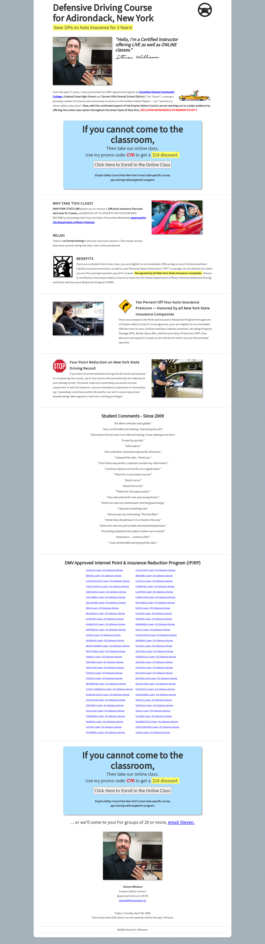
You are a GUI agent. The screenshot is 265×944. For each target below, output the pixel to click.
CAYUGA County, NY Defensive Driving (154, 581)
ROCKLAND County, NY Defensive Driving (156, 683)
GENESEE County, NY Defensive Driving (105, 619)
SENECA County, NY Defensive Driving (154, 700)
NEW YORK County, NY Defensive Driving (105, 651)
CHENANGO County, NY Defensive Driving (106, 591)
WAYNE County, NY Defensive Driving (104, 727)
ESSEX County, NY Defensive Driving (153, 608)
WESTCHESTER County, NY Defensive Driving (157, 727)
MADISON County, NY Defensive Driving (105, 640)
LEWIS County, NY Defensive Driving (103, 635)
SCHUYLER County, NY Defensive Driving (105, 700)
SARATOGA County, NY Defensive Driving (155, 689)
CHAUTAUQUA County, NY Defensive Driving (107, 586)
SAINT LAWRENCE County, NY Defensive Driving (109, 689)
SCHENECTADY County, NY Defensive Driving (108, 694)
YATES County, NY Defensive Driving (153, 732)
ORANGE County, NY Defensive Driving (154, 662)
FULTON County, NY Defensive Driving (154, 613)
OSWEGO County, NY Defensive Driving (154, 667)
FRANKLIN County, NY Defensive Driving (105, 613)
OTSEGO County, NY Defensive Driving (104, 673)
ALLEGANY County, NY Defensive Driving (155, 570)
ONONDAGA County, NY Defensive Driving (156, 656)
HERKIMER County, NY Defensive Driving (155, 624)
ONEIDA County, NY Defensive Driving (104, 656)
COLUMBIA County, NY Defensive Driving (105, 597)
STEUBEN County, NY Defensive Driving (105, 705)
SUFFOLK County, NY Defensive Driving (154, 705)
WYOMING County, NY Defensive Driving (105, 732)
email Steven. (181, 822)
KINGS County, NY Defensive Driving (153, 629)
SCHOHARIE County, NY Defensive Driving (156, 694)
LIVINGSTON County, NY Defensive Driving (156, 635)
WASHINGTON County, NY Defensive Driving (157, 721)
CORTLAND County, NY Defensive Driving (155, 597)
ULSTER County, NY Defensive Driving (154, 716)
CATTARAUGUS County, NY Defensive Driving (108, 581)
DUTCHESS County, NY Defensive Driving (155, 602)
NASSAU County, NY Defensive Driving (154, 646)
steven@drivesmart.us (132, 900)
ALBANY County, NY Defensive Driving (104, 570)
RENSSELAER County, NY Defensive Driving (156, 678)
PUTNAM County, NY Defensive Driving (154, 673)
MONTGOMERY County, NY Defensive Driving (108, 646)
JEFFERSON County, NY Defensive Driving (106, 629)
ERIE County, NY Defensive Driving (102, 608)
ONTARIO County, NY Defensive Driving (105, 662)
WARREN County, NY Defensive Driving (104, 721)
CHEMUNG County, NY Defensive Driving (155, 586)
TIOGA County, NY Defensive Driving (153, 710)
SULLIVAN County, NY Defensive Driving (105, 710)
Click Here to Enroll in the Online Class (132, 165)
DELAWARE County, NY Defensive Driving (106, 602)
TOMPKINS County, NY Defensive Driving (105, 716)
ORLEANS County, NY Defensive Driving (105, 667)
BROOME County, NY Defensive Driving (154, 575)
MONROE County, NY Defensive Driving (154, 640)
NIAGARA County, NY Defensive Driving (154, 651)
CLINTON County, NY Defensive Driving (154, 591)
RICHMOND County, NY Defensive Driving (106, 683)
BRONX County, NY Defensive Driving (104, 575)
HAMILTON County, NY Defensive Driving (105, 624)
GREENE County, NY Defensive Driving (154, 619)
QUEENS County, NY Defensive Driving (104, 678)
